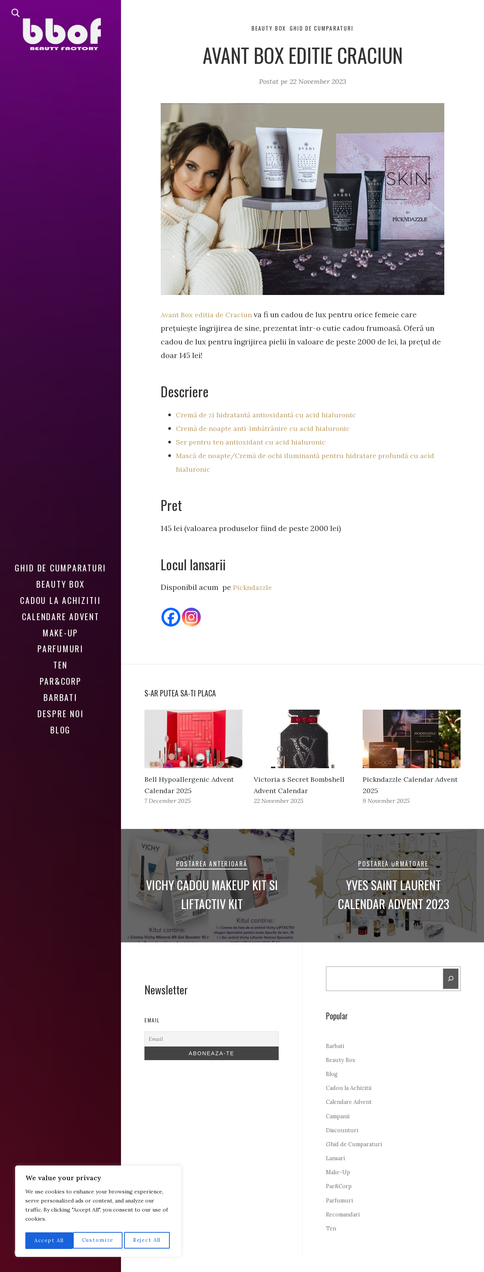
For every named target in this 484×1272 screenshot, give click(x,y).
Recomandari (345, 1229)
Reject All (99, 1240)
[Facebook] (170, 618)
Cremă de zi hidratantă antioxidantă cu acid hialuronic (273, 415)
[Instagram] (191, 618)
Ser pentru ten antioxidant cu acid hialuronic (256, 443)
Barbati (60, 692)
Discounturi (343, 1145)
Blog (60, 724)
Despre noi (60, 708)
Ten (60, 659)
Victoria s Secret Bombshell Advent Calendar (286, 792)
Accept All (148, 1240)
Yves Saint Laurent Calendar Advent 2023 (393, 907)
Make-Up (60, 627)
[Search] (450, 992)
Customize (49, 1240)
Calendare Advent (60, 611)
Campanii (339, 1131)
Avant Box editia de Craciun (210, 315)
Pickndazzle (254, 588)
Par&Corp (61, 676)
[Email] (211, 1051)
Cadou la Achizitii (60, 594)
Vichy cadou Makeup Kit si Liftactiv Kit (212, 907)
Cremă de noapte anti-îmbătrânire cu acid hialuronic (270, 429)
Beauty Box (60, 578)
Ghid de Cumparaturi (60, 562)
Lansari (337, 1172)
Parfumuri (60, 643)
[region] (98, 1213)
